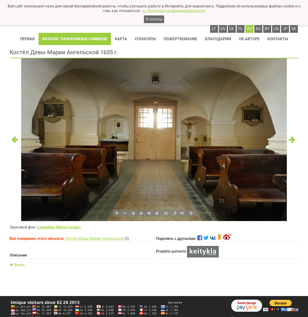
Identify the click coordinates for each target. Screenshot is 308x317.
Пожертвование (180, 39)
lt (214, 29)
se (294, 29)
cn (276, 29)
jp (285, 29)
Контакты (277, 39)
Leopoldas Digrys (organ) (59, 227)
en (222, 29)
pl (240, 29)
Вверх (17, 265)
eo (258, 29)
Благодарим (218, 39)
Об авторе (249, 39)
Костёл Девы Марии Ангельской (94, 238)
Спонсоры (145, 39)
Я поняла (154, 19)
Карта (121, 39)
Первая (27, 39)
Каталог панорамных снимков (74, 39)
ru (249, 29)
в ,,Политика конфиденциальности (174, 10)
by (267, 29)
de (231, 29)
